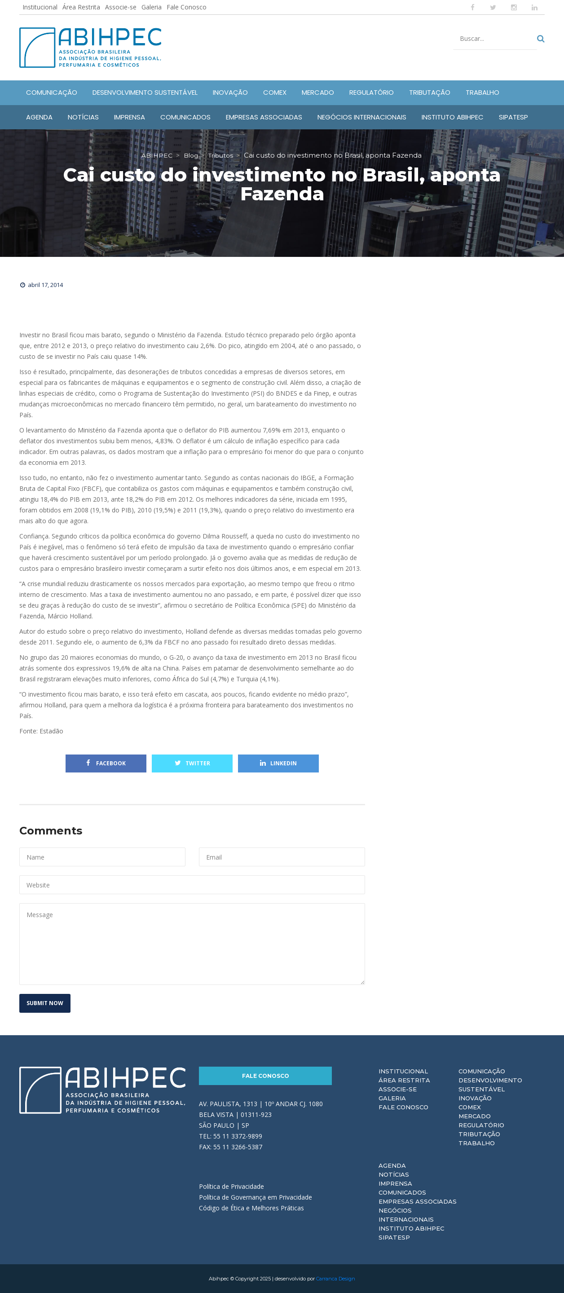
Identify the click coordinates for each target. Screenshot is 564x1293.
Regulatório (481, 1125)
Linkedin (278, 763)
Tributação (479, 1134)
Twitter (192, 763)
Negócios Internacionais (406, 1215)
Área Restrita (81, 7)
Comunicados (402, 1192)
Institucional (39, 7)
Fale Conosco (187, 7)
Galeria (151, 7)
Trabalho (476, 1143)
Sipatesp (394, 1237)
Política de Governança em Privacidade (255, 1197)
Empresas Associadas (418, 1201)
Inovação (475, 1098)
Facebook (106, 763)
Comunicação (481, 1071)
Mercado (474, 1116)
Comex (469, 1107)
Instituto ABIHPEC (411, 1228)
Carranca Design (335, 1278)
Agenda (392, 1165)
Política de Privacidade (231, 1186)
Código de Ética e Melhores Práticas (251, 1208)
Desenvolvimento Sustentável (490, 1085)
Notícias (394, 1174)
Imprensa (395, 1183)
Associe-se (121, 7)
